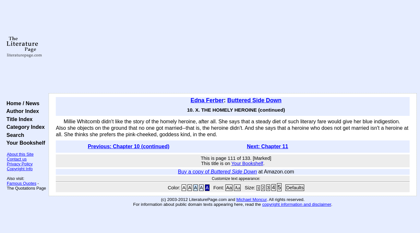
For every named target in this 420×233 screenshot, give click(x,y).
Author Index (21, 111)
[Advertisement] (232, 47)
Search (14, 135)
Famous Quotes (21, 183)
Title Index (18, 119)
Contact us (17, 159)
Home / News (22, 103)
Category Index (24, 127)
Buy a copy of (217, 171)
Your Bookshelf (24, 143)
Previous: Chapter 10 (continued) (129, 146)
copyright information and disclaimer (296, 204)
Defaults (295, 187)
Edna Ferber (207, 100)
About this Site (20, 154)
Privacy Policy (20, 163)
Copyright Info (20, 168)
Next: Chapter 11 (267, 146)
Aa (229, 187)
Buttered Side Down (254, 100)
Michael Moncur (251, 199)
